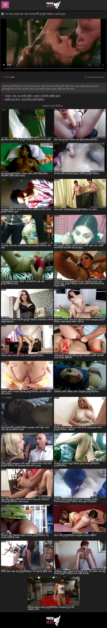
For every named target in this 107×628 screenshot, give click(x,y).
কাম (14, 96)
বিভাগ (8, 96)
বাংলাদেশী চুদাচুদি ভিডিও (32, 99)
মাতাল (36, 96)
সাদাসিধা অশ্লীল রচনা (50, 96)
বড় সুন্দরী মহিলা (25, 96)
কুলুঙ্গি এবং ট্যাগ (12, 99)
